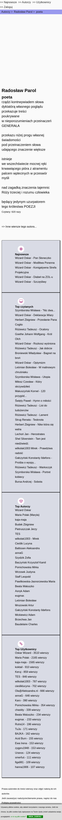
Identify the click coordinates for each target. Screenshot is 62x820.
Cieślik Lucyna (23, 543)
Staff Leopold (23, 576)
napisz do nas (50, 798)
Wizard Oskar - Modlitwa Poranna (35, 262)
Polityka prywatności (11, 802)
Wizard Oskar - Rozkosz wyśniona (35, 343)
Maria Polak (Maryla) (27, 515)
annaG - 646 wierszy (27, 695)
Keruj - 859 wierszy (26, 671)
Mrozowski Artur (24, 605)
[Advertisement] (31, 47)
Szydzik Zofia (23, 557)
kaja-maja (20, 519)
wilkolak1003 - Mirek (27, 538)
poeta (39, 11)
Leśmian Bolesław (25, 600)
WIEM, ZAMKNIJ (35, 817)
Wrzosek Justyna (25, 572)
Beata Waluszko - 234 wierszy (32, 714)
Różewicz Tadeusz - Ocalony (32, 329)
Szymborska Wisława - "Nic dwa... (35, 310)
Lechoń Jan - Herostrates (30, 434)
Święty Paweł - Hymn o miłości (33, 400)
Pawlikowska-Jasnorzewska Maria (35, 581)
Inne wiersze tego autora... (21, 226)
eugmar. (20, 595)
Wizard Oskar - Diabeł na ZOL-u (34, 277)
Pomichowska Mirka (27, 567)
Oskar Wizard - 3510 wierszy (32, 652)
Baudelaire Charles (26, 624)
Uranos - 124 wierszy (27, 752)
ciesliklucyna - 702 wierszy (30, 686)
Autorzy (5, 11)
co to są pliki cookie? (18, 817)
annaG (19, 553)
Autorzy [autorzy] (26, 2)
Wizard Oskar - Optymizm (30, 362)
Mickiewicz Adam (25, 614)
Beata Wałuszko (24, 586)
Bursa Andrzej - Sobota (28, 481)
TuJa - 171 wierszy (26, 729)
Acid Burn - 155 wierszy (29, 738)
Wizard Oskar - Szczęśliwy (30, 281)
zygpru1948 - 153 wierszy (30, 748)
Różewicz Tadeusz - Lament (31, 415)
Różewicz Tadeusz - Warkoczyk (33, 467)
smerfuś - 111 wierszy (28, 757)
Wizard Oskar (23, 510)
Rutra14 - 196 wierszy (28, 724)
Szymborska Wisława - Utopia (32, 377)
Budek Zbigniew (24, 524)
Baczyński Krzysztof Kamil (30, 562)
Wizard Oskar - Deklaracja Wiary (34, 315)
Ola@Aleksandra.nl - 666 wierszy (34, 690)
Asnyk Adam (22, 591)
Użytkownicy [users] (43, 2)
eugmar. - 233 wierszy (28, 719)
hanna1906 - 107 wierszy (30, 767)
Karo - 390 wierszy (26, 700)
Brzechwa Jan (23, 619)
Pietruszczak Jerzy (26, 529)
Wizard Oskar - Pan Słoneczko (33, 258)
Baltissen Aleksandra (27, 548)
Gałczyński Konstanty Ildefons (32, 610)
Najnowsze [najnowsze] (10, 2)
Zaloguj (8, 7)
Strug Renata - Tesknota (29, 419)
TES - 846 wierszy (26, 676)
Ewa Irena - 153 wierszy (29, 743)
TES (17, 534)
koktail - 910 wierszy (27, 667)
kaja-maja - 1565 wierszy (29, 662)
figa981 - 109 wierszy (27, 762)
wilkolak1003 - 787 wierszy (30, 681)
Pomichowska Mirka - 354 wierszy (35, 705)
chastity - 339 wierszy (27, 709)
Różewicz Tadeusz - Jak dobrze (33, 348)
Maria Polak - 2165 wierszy (31, 657)
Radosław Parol (23, 11)
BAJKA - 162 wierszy (27, 733)
